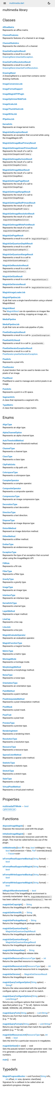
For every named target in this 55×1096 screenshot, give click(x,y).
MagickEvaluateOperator (14, 635)
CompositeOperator (12, 488)
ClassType (7, 456)
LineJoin (7, 627)
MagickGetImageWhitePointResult (19, 224)
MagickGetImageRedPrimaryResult (19, 203)
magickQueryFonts (11, 1013)
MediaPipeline (9, 319)
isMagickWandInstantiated (15, 890)
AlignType (7, 424)
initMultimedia (9, 847)
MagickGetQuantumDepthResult (18, 243)
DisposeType (9, 520)
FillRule (6, 563)
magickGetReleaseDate (13, 950)
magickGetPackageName (14, 920)
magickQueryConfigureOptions (17, 996)
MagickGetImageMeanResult (16, 170)
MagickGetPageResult (13, 235)
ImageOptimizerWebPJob (14, 99)
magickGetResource (12, 958)
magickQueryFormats (13, 1024)
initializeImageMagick (13, 834)
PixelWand (7, 378)
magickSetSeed (10, 1046)
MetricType (8, 651)
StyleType (7, 779)
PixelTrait (7, 715)
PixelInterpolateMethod (13, 699)
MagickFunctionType (12, 643)
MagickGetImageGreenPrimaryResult (20, 148)
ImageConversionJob (12, 84)
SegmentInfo (9, 397)
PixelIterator (8, 367)
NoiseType (8, 675)
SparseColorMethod (12, 755)
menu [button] (4, 3)
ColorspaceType (10, 472)
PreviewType (8, 723)
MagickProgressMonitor (14, 1076)
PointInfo (7, 389)
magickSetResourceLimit (14, 1035)
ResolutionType (10, 739)
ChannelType (9, 448)
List (7, 999)
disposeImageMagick (13, 826)
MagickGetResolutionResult (16, 265)
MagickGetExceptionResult (15, 132)
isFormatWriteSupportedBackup (17, 874)
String (35, 858)
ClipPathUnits (9, 464)
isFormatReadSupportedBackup (17, 858)
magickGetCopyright (12, 904)
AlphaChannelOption (12, 432)
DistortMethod (9, 528)
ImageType (8, 587)
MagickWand (9, 308)
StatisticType (9, 763)
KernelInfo (7, 124)
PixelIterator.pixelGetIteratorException (20, 354)
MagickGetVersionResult (14, 284)
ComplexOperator (11, 480)
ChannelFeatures (10, 35)
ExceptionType (9, 552)
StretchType (8, 771)
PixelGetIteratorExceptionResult (17, 348)
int (45, 958)
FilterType (7, 571)
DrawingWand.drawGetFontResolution (20, 68)
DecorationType (10, 504)
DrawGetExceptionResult (14, 51)
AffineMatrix (8, 27)
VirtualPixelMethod (11, 787)
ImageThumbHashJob (13, 109)
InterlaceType (9, 595)
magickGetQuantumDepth (15, 928)
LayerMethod (9, 611)
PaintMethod (9, 691)
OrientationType (10, 683)
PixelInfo (7, 359)
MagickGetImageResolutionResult (18, 213)
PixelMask (7, 707)
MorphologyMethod (12, 667)
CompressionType (11, 496)
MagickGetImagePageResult (16, 181)
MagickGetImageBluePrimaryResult (19, 143)
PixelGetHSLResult (11, 340)
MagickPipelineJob (11, 297)
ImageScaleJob (10, 104)
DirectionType (9, 512)
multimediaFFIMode (12, 806)
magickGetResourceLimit (14, 966)
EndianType (8, 544)
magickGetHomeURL (12, 912)
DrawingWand (9, 73)
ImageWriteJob (10, 114)
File (33, 850)
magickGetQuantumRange (15, 939)
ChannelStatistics (11, 43)
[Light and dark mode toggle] (49, 3)
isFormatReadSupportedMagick (17, 866)
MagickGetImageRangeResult (16, 192)
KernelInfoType (10, 603)
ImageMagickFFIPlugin (13, 94)
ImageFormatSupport (13, 89)
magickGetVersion (11, 974)
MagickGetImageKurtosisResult (17, 159)
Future (11, 853)
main (5, 1059)
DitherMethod (9, 536)
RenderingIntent (10, 731)
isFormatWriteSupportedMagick (17, 882)
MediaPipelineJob (11, 324)
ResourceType (9, 747)
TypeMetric (8, 405)
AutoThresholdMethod (13, 440)
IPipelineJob (8, 119)
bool (26, 806)
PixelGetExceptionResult (14, 332)
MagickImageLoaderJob (14, 292)
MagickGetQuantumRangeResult (18, 254)
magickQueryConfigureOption (16, 982)
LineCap (6, 619)
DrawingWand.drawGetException (18, 57)
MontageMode (9, 659)
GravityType (8, 579)
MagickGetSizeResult (13, 276)
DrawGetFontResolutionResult (17, 62)
